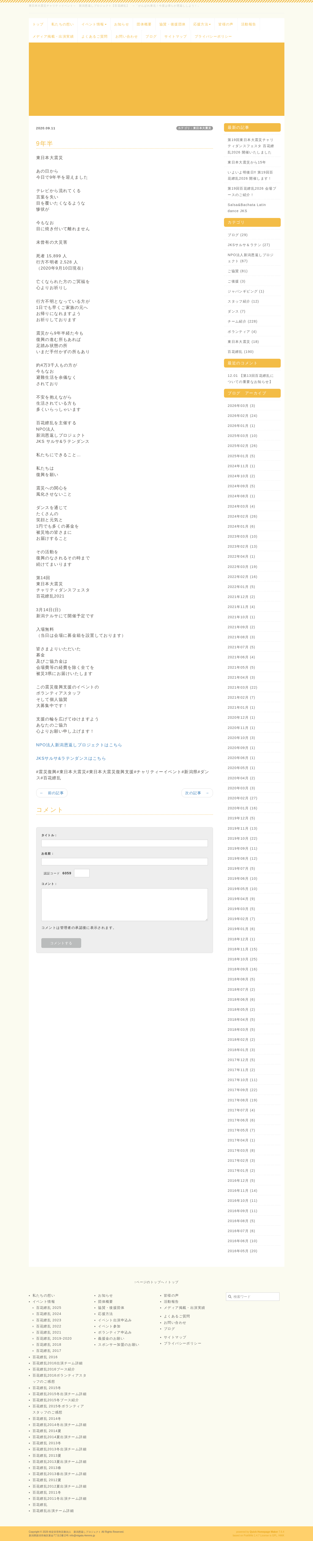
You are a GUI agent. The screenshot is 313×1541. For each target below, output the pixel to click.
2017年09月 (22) (242, 1090)
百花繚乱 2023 (49, 1320)
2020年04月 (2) (241, 778)
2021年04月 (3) (241, 677)
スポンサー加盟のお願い (118, 1344)
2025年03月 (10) (242, 436)
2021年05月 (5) (241, 667)
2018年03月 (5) (241, 1029)
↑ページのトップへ (149, 1282)
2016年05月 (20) (242, 1251)
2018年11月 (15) (242, 949)
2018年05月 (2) (241, 1009)
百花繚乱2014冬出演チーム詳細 (60, 1425)
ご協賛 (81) (238, 271)
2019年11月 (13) (242, 828)
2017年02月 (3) (241, 1160)
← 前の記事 (52, 793)
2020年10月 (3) (241, 738)
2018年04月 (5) (241, 1019)
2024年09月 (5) (241, 486)
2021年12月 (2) (241, 597)
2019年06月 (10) (242, 878)
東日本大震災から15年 (247, 162)
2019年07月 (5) (241, 868)
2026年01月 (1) (241, 426)
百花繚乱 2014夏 (47, 1431)
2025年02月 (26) (242, 446)
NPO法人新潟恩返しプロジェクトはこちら (79, 745)
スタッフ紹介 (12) (243, 301)
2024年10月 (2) (241, 476)
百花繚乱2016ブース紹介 (54, 1369)
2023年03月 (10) (242, 536)
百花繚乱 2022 (49, 1326)
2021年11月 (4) (241, 607)
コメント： (49, 884)
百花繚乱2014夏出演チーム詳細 (60, 1437)
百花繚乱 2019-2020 (54, 1338)
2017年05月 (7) (241, 1130)
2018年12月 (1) (241, 939)
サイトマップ (175, 36)
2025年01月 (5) (241, 456)
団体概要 (144, 24)
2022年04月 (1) (241, 556)
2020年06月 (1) (241, 758)
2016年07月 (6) (241, 1231)
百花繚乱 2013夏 (47, 1455)
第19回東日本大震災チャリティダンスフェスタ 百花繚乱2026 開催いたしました (251, 146)
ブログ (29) (238, 235)
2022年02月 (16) (242, 577)
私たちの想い (62, 24)
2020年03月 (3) (241, 788)
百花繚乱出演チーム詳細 (53, 1511)
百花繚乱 (40, 1505)
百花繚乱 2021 (49, 1332)
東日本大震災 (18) (243, 342)
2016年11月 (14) (242, 1191)
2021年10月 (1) (241, 617)
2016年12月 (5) (241, 1181)
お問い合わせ (126, 36)
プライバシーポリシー (213, 36)
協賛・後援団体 (172, 24)
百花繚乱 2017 (49, 1351)
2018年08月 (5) (241, 979)
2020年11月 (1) (241, 728)
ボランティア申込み (115, 1332)
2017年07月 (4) (241, 1110)
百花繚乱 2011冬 (47, 1492)
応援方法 (202, 24)
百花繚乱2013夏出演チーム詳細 (60, 1462)
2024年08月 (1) (241, 496)
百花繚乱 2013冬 (47, 1443)
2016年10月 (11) (242, 1201)
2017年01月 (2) (241, 1170)
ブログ (151, 36)
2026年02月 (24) (242, 416)
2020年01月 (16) (242, 808)
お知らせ (121, 24)
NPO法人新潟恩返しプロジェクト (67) (251, 258)
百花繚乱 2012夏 (47, 1480)
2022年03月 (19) (242, 567)
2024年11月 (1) (241, 466)
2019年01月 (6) (241, 929)
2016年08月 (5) (241, 1221)
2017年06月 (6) (241, 1120)
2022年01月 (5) (241, 587)
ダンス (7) (237, 311)
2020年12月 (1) (241, 717)
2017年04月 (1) (241, 1140)
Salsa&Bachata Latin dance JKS (247, 208)
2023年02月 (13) (242, 546)
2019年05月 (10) (242, 889)
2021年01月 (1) (241, 707)
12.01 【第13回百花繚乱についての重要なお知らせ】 (251, 379)
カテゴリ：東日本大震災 (194, 128)
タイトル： (49, 835)
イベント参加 (109, 1326)
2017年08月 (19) (242, 1100)
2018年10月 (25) (242, 959)
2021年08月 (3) (241, 637)
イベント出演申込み (115, 1320)
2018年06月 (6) (241, 999)
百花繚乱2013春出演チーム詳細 (60, 1474)
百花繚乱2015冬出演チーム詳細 (60, 1394)
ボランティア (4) (242, 332)
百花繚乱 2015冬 (47, 1388)
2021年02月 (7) (241, 697)
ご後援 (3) (237, 281)
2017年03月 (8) (241, 1150)
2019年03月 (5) (241, 909)
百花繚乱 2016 (45, 1357)
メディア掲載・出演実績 (53, 36)
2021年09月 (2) (241, 627)
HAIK (281, 1535)
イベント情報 (93, 24)
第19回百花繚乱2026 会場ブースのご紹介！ (252, 191)
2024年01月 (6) (241, 526)
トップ (38, 24)
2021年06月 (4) (241, 657)
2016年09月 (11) (242, 1211)
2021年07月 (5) (241, 647)
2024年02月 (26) (242, 516)
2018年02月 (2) (241, 1040)
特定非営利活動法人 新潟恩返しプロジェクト (75, 1531)
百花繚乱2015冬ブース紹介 (56, 1400)
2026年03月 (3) (241, 406)
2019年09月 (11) (242, 848)
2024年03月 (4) (241, 506)
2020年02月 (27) (242, 798)
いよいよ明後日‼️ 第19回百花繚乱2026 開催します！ (250, 175)
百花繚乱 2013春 (47, 1468)
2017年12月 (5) (241, 1060)
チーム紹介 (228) (242, 321)
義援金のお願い (111, 1338)
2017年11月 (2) (241, 1070)
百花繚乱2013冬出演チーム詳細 (60, 1449)
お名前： (48, 853)
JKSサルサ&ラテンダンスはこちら (71, 758)
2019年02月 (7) (241, 919)
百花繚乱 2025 (49, 1308)
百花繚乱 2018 (49, 1344)
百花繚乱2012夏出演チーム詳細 (60, 1486)
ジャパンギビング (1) (246, 291)
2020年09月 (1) (241, 748)
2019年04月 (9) (241, 899)
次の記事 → (197, 793)
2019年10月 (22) (242, 838)
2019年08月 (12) (242, 858)
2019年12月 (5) (241, 818)
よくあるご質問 (94, 36)
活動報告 (248, 24)
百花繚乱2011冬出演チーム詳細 (60, 1498)
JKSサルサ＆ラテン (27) (249, 245)
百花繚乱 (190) (241, 352)
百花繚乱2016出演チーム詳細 (58, 1363)
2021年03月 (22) (242, 687)
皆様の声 (226, 24)
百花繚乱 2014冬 (47, 1419)
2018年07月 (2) (241, 989)
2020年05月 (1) (241, 768)
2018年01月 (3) (241, 1050)
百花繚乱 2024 (49, 1314)
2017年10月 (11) (242, 1080)
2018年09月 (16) (242, 969)
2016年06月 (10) (242, 1241)
